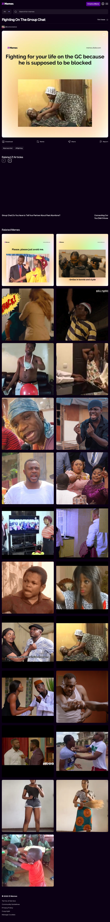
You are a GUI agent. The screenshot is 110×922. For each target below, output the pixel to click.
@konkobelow (11, 27)
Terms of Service (9, 901)
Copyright (6, 911)
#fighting (19, 148)
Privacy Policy (7, 908)
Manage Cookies (8, 915)
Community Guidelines (11, 904)
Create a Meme (93, 4)
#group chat (7, 148)
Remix (40, 142)
